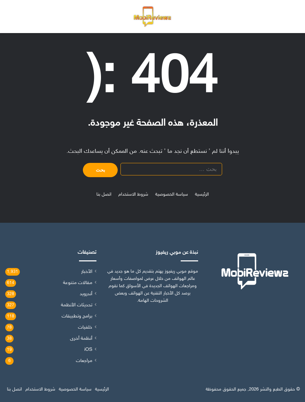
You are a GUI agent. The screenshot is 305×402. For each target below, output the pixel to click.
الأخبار (86, 272)
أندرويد (86, 294)
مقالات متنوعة (77, 283)
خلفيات (85, 327)
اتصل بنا (103, 194)
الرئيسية (202, 194)
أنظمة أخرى (81, 338)
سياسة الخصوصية (171, 194)
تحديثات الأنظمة (76, 305)
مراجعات (84, 361)
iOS (88, 350)
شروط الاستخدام (133, 194)
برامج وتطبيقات (77, 316)
